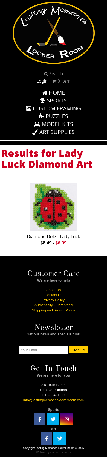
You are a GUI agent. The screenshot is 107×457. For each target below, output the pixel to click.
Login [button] (42, 81)
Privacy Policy (53, 300)
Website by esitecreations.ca (53, 452)
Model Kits (53, 124)
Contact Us (53, 295)
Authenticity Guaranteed (53, 305)
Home (53, 92)
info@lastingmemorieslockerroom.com (53, 400)
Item (61, 81)
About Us (53, 290)
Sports (53, 100)
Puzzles (53, 116)
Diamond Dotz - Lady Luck (53, 213)
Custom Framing (53, 108)
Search (53, 74)
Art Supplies (53, 132)
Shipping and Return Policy (53, 310)
